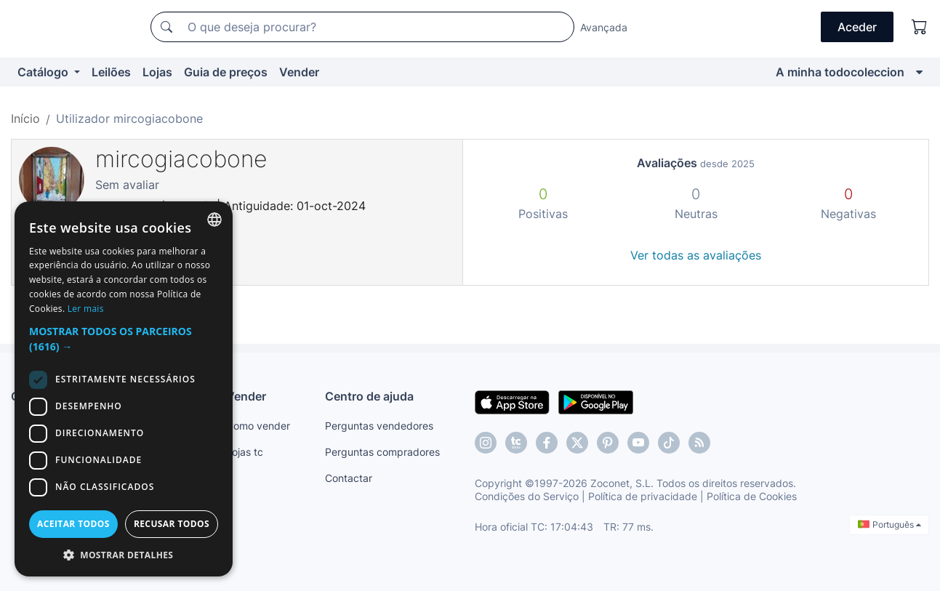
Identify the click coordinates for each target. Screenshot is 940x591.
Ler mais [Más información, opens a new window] (86, 308)
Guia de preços (226, 72)
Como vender (258, 425)
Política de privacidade (642, 496)
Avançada (603, 27)
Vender (299, 72)
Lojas (157, 72)
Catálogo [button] (44, 72)
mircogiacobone (181, 159)
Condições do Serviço (527, 496)
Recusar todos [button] (171, 524)
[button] (123, 338)
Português (889, 524)
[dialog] (124, 388)
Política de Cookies (752, 496)
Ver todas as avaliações (695, 255)
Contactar (348, 478)
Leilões (111, 72)
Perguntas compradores (382, 452)
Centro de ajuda (369, 396)
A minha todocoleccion (840, 72)
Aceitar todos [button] (73, 524)
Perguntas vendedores (379, 425)
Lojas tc (244, 452)
